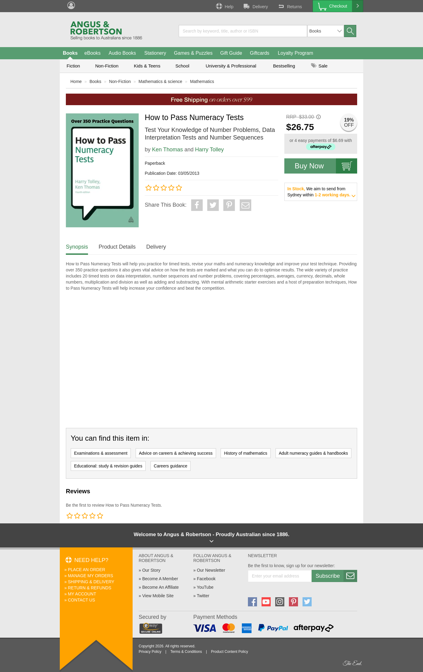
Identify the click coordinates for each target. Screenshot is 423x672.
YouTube (205, 587)
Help (224, 6)
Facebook (206, 578)
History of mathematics (245, 453)
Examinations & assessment (100, 453)
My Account (82, 593)
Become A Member (160, 578)
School (182, 65)
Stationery (155, 53)
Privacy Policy (150, 652)
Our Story (151, 570)
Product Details (117, 247)
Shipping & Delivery (91, 581)
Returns (289, 6)
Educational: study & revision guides (108, 466)
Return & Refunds (89, 587)
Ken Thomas (167, 149)
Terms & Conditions (186, 652)
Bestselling (284, 65)
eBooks (92, 53)
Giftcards (259, 53)
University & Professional (231, 65)
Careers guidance (171, 466)
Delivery (255, 6)
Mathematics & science (160, 81)
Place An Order (86, 569)
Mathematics (202, 81)
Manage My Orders (90, 575)
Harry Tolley (209, 149)
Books (70, 53)
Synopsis (77, 247)
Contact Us (81, 600)
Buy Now (326, 166)
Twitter (203, 595)
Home (76, 81)
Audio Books (122, 53)
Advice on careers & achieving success (176, 453)
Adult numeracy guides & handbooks (313, 453)
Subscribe (336, 576)
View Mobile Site (158, 595)
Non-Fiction (107, 65)
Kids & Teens (147, 65)
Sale (319, 65)
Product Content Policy (229, 652)
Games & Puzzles (193, 53)
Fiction (73, 65)
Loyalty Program (295, 53)
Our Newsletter (211, 570)
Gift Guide (231, 53)
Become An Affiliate (160, 587)
